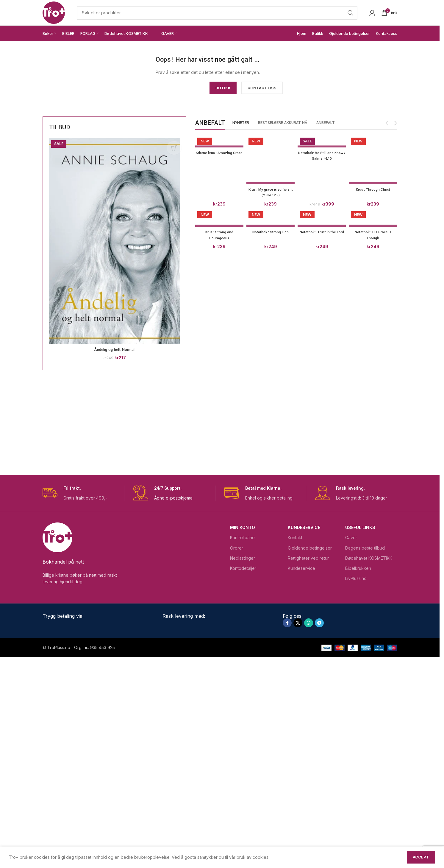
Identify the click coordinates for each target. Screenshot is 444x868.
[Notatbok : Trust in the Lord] (322, 619)
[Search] (217, 13)
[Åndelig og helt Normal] (114, 241)
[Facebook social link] (287, 833)
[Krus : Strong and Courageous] (218, 619)
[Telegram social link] (319, 833)
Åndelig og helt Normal (114, 349)
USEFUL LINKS (360, 738)
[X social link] (297, 833)
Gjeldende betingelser (310, 758)
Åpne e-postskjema (173, 708)
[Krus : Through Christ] (374, 359)
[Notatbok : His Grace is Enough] (374, 619)
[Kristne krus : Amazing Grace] (218, 141)
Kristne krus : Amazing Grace (218, 155)
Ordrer (236, 758)
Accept (421, 857)
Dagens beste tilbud (365, 758)
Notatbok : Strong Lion (270, 633)
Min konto (242, 738)
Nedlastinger (242, 768)
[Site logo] (54, 12)
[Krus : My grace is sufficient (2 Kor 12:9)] (270, 359)
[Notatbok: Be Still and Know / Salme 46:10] (322, 141)
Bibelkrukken (358, 779)
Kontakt (295, 748)
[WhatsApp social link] (308, 833)
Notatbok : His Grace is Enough (374, 636)
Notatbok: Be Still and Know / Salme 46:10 (322, 155)
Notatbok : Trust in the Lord (322, 636)
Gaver (351, 748)
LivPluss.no (356, 789)
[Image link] (96, 67)
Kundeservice (304, 738)
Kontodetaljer (243, 779)
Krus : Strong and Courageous (218, 636)
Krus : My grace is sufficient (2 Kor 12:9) (270, 591)
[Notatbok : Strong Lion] (270, 619)
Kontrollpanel (243, 748)
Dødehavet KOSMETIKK (368, 768)
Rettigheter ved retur (308, 768)
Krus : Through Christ (374, 588)
